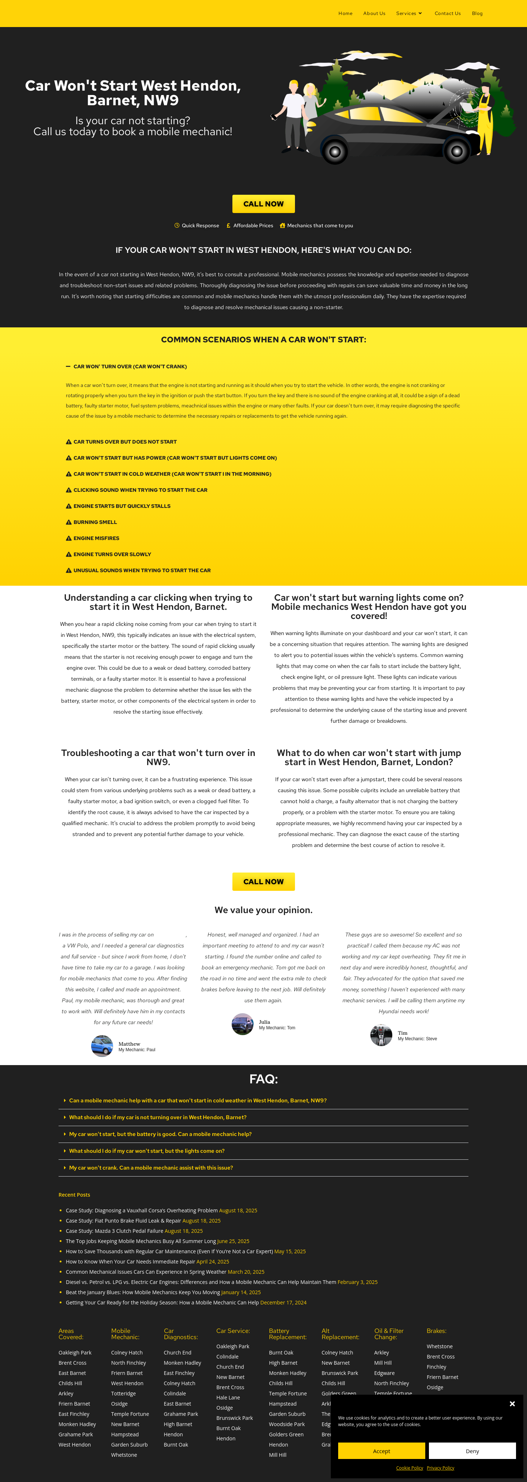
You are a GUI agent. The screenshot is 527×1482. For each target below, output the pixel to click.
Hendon (173, 1432)
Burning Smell (95, 522)
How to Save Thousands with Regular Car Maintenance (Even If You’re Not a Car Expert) (169, 1249)
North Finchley (128, 1361)
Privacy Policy (440, 1468)
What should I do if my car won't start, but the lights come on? (143, 1150)
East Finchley (74, 1412)
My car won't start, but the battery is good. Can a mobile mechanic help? (156, 1133)
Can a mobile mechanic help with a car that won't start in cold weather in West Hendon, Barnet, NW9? (190, 1100)
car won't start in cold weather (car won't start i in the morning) (173, 474)
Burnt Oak (176, 1443)
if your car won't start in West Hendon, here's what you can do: (263, 250)
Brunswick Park (234, 1416)
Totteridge (123, 1391)
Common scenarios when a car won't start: (263, 339)
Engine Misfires (96, 538)
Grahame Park (76, 1432)
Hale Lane (228, 1395)
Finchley (436, 1365)
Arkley (66, 1391)
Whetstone (124, 1453)
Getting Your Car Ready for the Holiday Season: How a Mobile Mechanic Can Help (162, 1300)
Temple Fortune (130, 1412)
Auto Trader (170, 934)
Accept (381, 1451)
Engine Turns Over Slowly (112, 554)
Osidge (119, 1402)
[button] (512, 1403)
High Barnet (178, 1422)
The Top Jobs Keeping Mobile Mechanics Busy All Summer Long (141, 1239)
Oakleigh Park (75, 1351)
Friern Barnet (74, 1402)
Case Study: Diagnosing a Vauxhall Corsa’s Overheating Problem (142, 1208)
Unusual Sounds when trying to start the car (142, 570)
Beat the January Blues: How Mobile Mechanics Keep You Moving (143, 1290)
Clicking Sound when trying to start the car (141, 490)
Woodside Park (287, 1422)
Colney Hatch (127, 1351)
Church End (178, 1351)
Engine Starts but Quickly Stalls (122, 506)
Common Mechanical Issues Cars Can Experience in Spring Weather (146, 1270)
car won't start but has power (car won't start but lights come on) (175, 458)
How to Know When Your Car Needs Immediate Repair (130, 1260)
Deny (472, 1451)
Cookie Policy (409, 1468)
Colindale (175, 1391)
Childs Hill (70, 1381)
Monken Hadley (77, 1422)
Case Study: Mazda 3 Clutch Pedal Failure (114, 1229)
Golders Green (286, 1432)
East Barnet (72, 1371)
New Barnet (125, 1422)
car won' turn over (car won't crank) (130, 366)
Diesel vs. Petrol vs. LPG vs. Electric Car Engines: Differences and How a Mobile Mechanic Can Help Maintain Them (201, 1280)
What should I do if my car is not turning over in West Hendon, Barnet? (153, 1117)
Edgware (384, 1371)
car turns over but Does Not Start (125, 441)
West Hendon (75, 1443)
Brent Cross (72, 1361)
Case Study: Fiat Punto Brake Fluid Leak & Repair (123, 1219)
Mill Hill (278, 1453)
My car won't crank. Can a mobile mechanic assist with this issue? (147, 1166)
